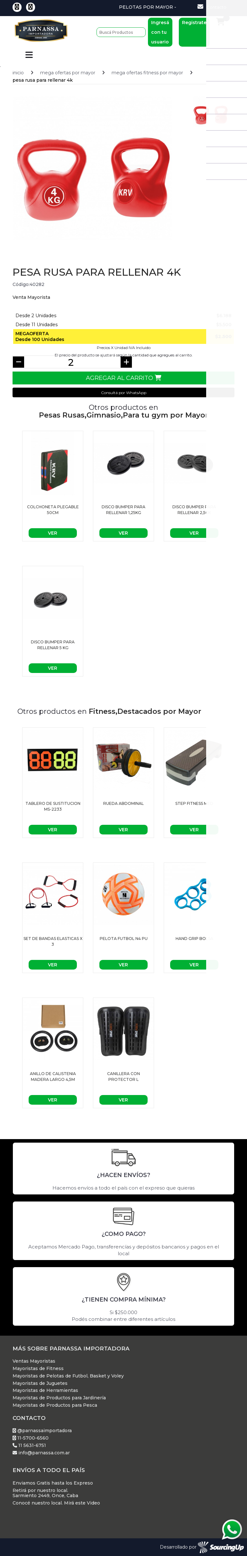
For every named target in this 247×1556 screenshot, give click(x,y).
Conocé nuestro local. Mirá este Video (56, 1502)
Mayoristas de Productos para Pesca (55, 1404)
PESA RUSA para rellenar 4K (43, 79)
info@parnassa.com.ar (41, 1452)
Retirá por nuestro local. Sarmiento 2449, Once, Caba (45, 1492)
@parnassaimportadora (42, 1430)
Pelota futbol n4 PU (124, 937)
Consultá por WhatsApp (123, 392)
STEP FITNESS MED (194, 802)
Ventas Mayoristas (34, 1360)
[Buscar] (121, 32)
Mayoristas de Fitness (38, 1368)
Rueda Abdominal (123, 802)
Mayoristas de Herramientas (45, 1390)
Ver (52, 532)
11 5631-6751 (29, 1445)
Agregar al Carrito (123, 377)
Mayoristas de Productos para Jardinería (59, 1397)
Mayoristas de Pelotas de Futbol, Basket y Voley (68, 1375)
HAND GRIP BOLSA (194, 937)
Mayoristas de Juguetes (40, 1383)
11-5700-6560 (31, 1437)
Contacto (211, 7)
